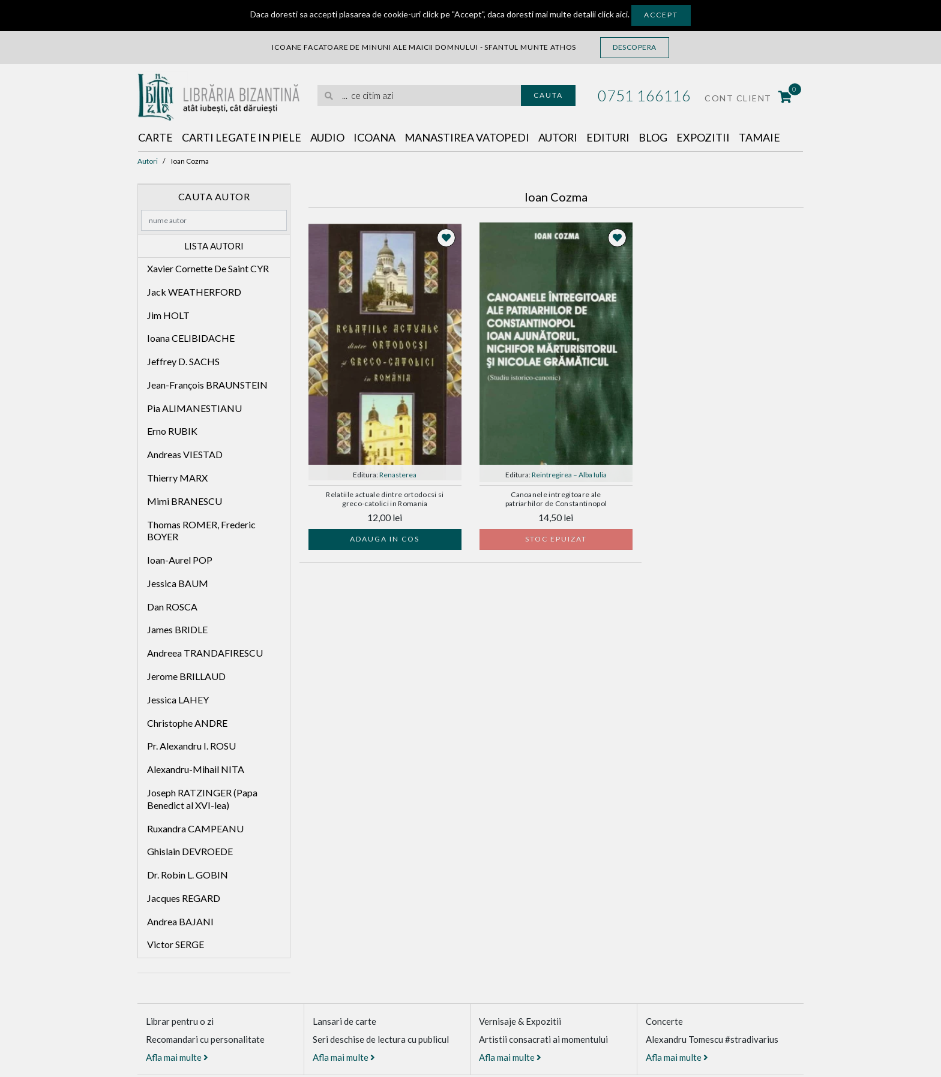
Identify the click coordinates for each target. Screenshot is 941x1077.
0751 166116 (644, 95)
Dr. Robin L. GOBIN (187, 874)
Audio (328, 137)
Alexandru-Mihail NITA (195, 769)
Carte (155, 137)
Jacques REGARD (183, 898)
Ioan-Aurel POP (179, 559)
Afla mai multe (177, 1057)
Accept (661, 14)
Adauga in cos (384, 538)
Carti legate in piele (242, 137)
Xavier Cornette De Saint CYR (208, 268)
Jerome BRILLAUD (186, 676)
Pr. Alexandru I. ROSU (191, 745)
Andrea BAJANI (180, 921)
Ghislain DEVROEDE (190, 851)
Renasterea (397, 474)
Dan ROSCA (172, 606)
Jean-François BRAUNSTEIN (207, 384)
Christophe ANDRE (187, 723)
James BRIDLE (177, 630)
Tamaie (762, 137)
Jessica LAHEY (178, 699)
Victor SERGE (175, 944)
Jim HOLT (168, 315)
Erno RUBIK (172, 431)
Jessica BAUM (177, 583)
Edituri (611, 137)
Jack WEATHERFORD (194, 291)
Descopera (635, 47)
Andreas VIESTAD (185, 454)
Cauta (548, 95)
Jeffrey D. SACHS (183, 361)
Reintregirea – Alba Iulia (569, 474)
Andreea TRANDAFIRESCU (205, 652)
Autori (560, 137)
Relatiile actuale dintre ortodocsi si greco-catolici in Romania (384, 499)
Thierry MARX (177, 477)
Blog (656, 137)
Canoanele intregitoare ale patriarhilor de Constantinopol (556, 499)
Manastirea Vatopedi (468, 137)
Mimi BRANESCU (184, 501)
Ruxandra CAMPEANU (195, 828)
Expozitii (706, 137)
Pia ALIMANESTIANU (194, 408)
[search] (419, 95)
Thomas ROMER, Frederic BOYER (201, 531)
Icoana (376, 137)
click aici (613, 14)
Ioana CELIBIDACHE (191, 338)
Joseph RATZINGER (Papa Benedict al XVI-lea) (202, 799)
